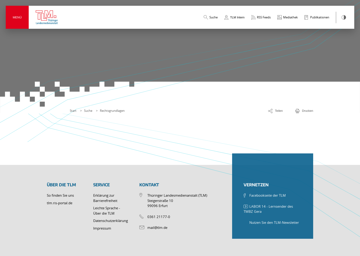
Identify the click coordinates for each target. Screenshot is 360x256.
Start (73, 111)
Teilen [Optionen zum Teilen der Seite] (279, 110)
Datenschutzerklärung (110, 220)
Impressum (102, 228)
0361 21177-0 (158, 216)
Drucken (307, 110)
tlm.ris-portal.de (59, 203)
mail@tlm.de (157, 227)
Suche (88, 111)
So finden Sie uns (60, 195)
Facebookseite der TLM (267, 195)
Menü (17, 17)
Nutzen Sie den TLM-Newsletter (274, 222)
